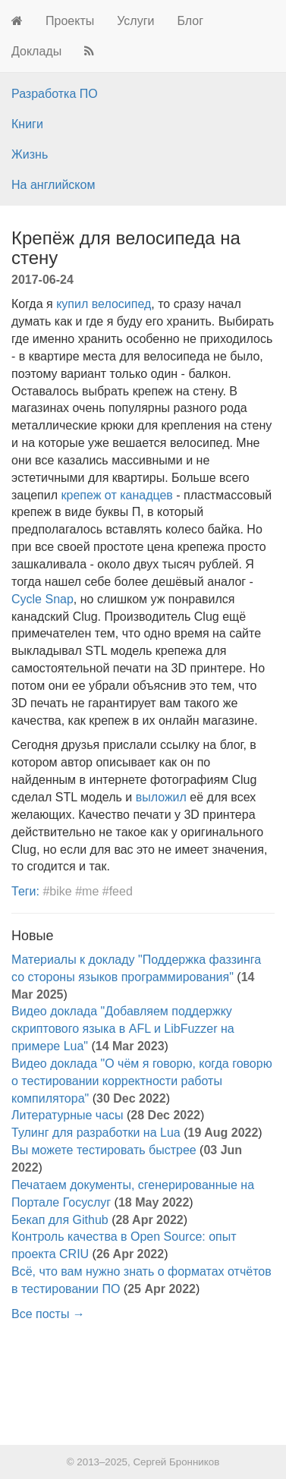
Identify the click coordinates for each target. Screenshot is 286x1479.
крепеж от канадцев (117, 495)
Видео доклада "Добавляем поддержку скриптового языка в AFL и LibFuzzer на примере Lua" (122, 1029)
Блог (190, 20)
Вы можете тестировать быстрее (103, 1150)
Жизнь (29, 154)
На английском (53, 184)
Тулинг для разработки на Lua (96, 1132)
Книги (27, 124)
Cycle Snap (42, 599)
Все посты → (48, 1313)
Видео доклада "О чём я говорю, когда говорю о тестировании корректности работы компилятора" (141, 1081)
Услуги (135, 20)
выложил (161, 797)
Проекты (70, 20)
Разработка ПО (54, 93)
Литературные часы (67, 1115)
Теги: (25, 891)
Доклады (36, 51)
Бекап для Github (59, 1219)
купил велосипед (103, 303)
